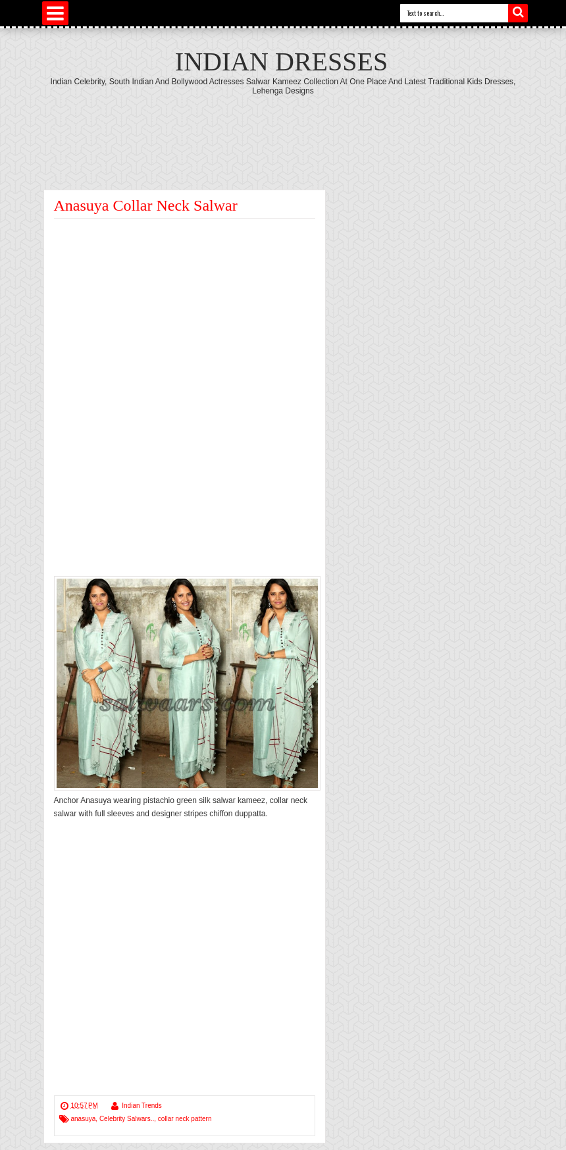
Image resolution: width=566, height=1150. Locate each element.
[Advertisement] (283, 131)
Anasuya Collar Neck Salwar (146, 205)
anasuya (83, 1118)
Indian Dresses (281, 61)
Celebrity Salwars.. (126, 1118)
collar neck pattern (185, 1118)
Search (518, 13)
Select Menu (55, 13)
